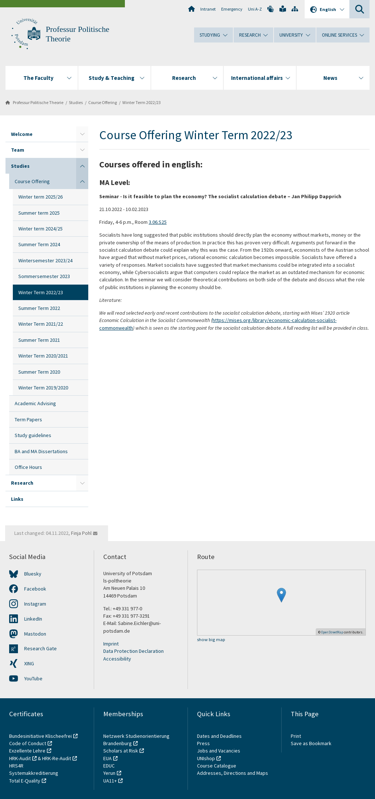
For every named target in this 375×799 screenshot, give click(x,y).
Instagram (35, 603)
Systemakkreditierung (33, 773)
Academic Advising (35, 403)
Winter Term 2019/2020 (43, 387)
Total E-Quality (24, 780)
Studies (76, 102)
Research (22, 483)
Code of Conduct (27, 743)
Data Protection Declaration (133, 651)
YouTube (33, 678)
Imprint (111, 643)
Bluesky (32, 573)
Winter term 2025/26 (40, 196)
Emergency (231, 9)
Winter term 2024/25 (40, 228)
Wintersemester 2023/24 (45, 260)
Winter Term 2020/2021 (43, 355)
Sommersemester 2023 (44, 276)
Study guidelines (33, 435)
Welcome (22, 134)
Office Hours (28, 467)
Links (17, 499)
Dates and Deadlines (219, 736)
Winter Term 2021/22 (40, 324)
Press (203, 743)
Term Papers (28, 419)
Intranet (208, 9)
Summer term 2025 (39, 213)
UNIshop (206, 758)
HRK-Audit (20, 758)
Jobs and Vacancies (218, 750)
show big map (211, 639)
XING (29, 663)
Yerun (109, 773)
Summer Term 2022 (39, 308)
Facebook (35, 588)
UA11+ (110, 780)
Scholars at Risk (120, 750)
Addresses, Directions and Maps (232, 773)
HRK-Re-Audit (56, 758)
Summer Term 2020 (39, 372)
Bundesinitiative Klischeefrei (40, 736)
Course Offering (102, 102)
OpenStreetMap (332, 632)
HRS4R (16, 765)
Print (296, 736)
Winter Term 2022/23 (141, 102)
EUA (107, 758)
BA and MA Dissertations (41, 451)
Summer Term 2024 (39, 244)
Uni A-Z (255, 9)
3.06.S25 (158, 222)
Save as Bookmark (311, 743)
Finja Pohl (81, 533)
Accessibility (117, 658)
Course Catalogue (216, 765)
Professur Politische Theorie (38, 102)
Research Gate (40, 648)
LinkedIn (33, 618)
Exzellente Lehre (27, 750)
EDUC (109, 765)
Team (17, 150)
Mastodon (35, 633)
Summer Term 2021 (39, 340)
